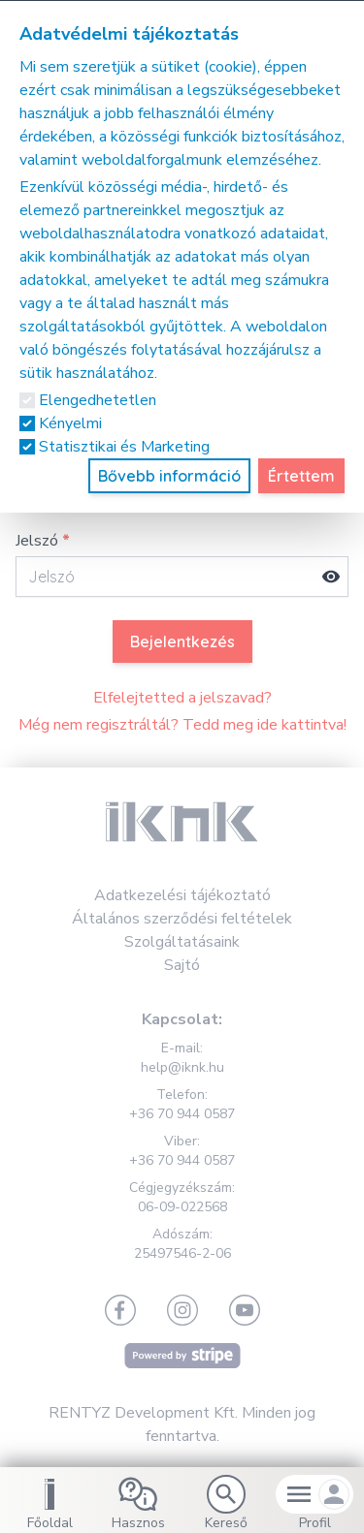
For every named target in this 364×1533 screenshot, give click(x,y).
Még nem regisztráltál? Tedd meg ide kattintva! (182, 724)
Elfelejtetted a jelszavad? (182, 697)
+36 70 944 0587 (182, 1114)
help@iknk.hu (182, 1067)
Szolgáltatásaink (182, 942)
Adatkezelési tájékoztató (182, 895)
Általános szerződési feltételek (182, 918)
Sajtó (182, 965)
